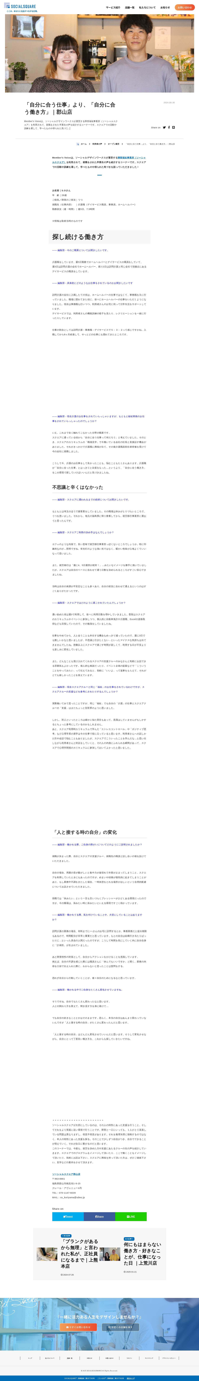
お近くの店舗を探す (120, 1327)
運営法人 (131, 1378)
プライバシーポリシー (169, 1358)
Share (99, 1216)
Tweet (68, 1216)
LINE (131, 1216)
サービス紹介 (113, 7)
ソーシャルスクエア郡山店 (66, 1174)
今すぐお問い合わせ (78, 1327)
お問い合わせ (185, 7)
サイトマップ (149, 1358)
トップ (30, 1358)
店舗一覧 (129, 7)
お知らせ (165, 7)
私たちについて (147, 7)
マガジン (129, 1358)
